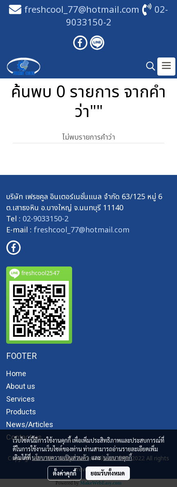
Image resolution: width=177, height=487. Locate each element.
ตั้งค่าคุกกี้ (64, 473)
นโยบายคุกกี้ (117, 457)
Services (20, 399)
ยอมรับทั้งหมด (108, 473)
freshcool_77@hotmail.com (81, 230)
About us (20, 386)
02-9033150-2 (45, 219)
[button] (148, 66)
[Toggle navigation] (166, 66)
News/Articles (29, 424)
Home (16, 373)
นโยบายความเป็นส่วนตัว (60, 457)
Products (21, 411)
